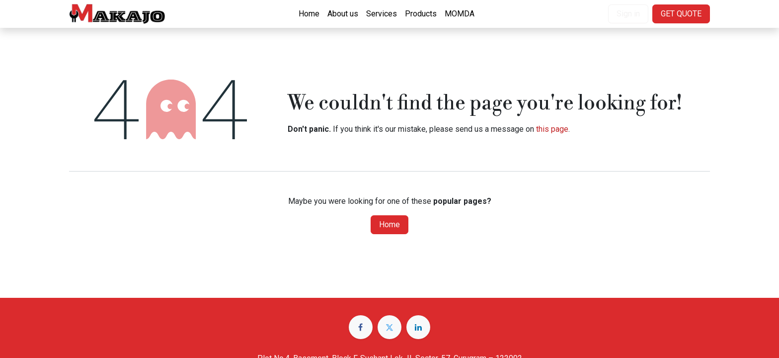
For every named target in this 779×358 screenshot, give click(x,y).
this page (552, 129)
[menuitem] (309, 14)
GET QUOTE (681, 13)
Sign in (628, 13)
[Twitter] (389, 327)
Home (389, 224)
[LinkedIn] (418, 327)
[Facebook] (361, 327)
